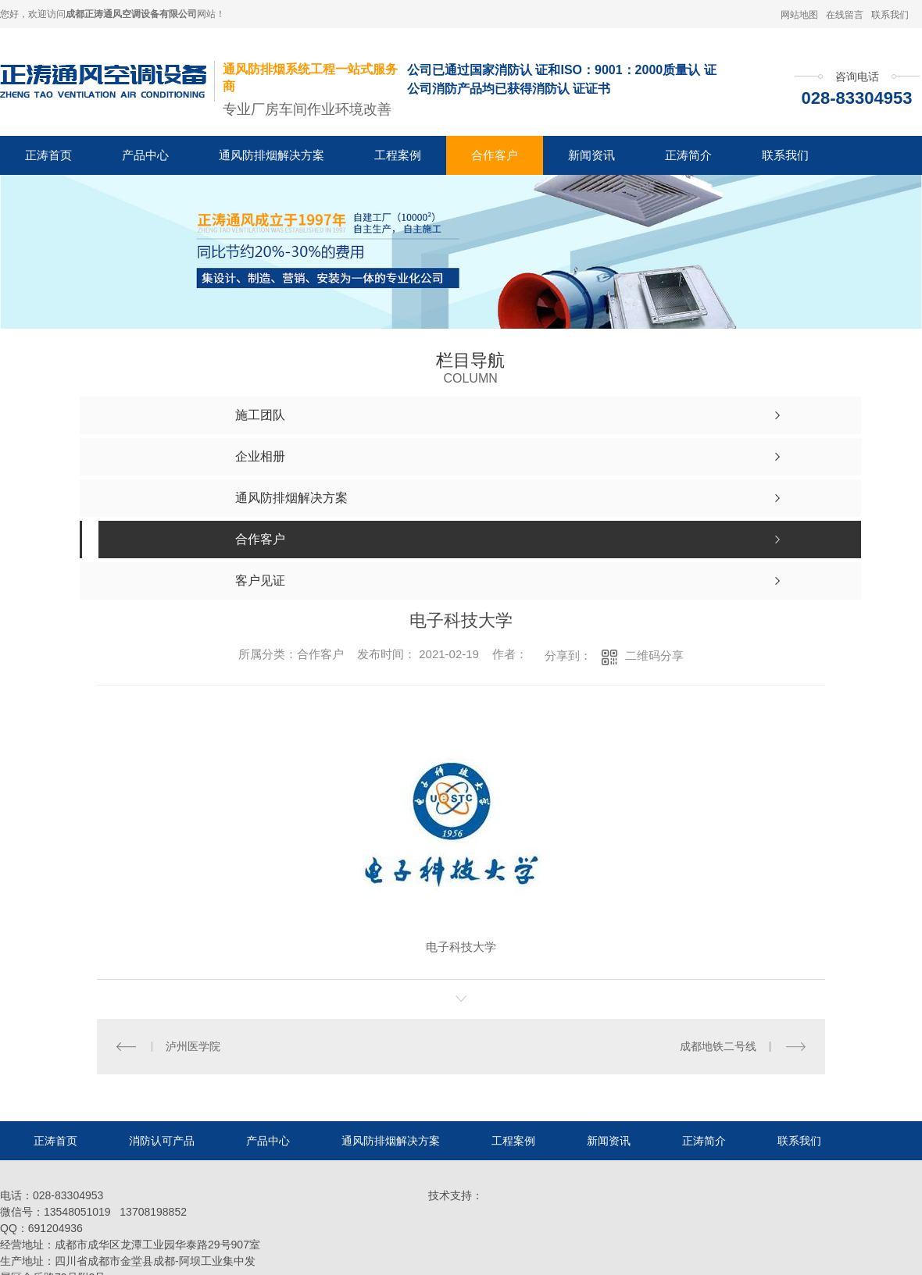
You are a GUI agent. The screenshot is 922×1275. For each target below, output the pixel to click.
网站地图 (799, 14)
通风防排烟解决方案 (271, 155)
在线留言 (844, 14)
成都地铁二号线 (718, 1046)
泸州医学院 (193, 1046)
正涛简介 (688, 155)
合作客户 (494, 155)
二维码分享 (654, 655)
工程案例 (397, 155)
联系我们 (890, 14)
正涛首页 (48, 155)
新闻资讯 (591, 155)
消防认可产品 (162, 1140)
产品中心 (145, 155)
